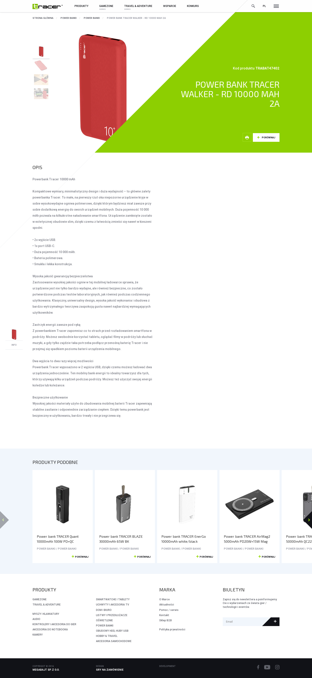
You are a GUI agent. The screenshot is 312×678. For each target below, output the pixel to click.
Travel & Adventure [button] (138, 6)
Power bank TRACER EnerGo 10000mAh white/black (183, 538)
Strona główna (42, 17)
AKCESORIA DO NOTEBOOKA (50, 629)
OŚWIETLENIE (104, 620)
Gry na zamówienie (110, 669)
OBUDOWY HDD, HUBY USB (112, 630)
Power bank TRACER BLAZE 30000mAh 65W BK (121, 538)
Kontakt (164, 615)
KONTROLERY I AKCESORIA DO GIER (54, 624)
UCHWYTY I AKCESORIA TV (112, 604)
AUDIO (36, 619)
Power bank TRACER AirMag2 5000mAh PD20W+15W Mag (247, 538)
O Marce (164, 599)
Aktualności (166, 604)
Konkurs (193, 6)
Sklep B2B (165, 620)
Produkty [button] (81, 6)
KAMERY (37, 634)
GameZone (39, 599)
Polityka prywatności (172, 629)
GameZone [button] (106, 6)
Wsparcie (169, 6)
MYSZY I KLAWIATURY (45, 613)
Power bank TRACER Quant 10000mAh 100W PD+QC (58, 538)
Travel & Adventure (46, 604)
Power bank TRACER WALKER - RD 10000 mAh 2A (136, 17)
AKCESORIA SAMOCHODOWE (114, 641)
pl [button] (264, 6)
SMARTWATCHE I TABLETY (113, 599)
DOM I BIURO (104, 610)
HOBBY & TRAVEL (106, 636)
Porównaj (268, 137)
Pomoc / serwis (169, 610)
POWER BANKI (68, 17)
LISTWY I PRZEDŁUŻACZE (111, 615)
